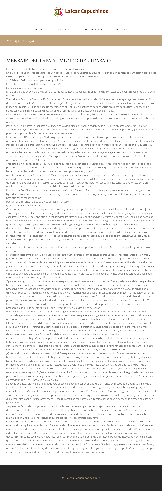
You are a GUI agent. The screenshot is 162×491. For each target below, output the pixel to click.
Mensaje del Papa (20, 40)
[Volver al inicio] (81, 11)
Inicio (38, 29)
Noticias (121, 29)
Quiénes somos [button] (64, 29)
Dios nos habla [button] (94, 29)
